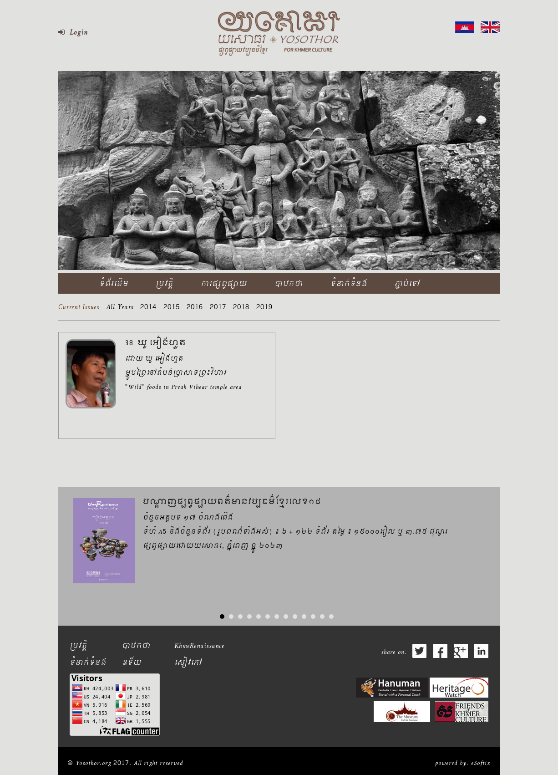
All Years (119, 309)
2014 (148, 309)
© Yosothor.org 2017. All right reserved (125, 763)
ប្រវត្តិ (164, 284)
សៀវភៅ (188, 663)
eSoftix (481, 763)
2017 (218, 309)
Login (73, 33)
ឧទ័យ (132, 663)
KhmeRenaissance (199, 646)
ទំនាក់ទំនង (348, 284)
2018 (241, 309)
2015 (171, 309)
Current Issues (78, 309)
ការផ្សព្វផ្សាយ (224, 284)
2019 (264, 309)
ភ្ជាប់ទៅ (407, 284)
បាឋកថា (288, 284)
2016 (195, 309)
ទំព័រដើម (113, 284)
